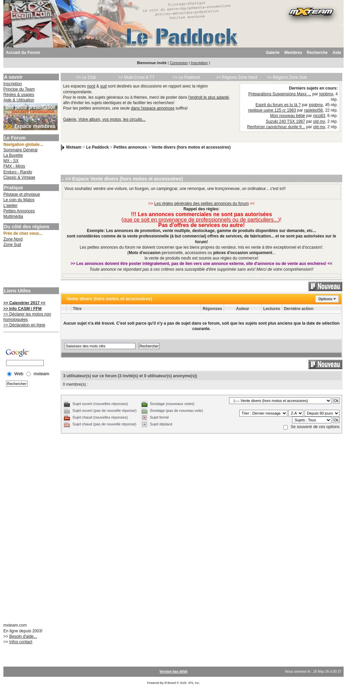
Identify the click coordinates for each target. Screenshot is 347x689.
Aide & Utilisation (18, 100)
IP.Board (170, 683)
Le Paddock (97, 147)
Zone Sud (12, 244)
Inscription (199, 63)
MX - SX (11, 160)
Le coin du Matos (18, 199)
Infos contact (20, 641)
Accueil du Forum (23, 52)
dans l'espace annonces (152, 108)
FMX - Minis (14, 166)
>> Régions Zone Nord (236, 77)
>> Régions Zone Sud (287, 77)
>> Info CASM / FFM (22, 308)
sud (103, 86)
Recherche (317, 52)
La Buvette (13, 155)
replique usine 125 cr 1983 (272, 110)
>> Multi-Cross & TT (136, 77)
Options (325, 299)
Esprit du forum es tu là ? (278, 104)
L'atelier (10, 205)
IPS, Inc (193, 683)
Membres (293, 52)
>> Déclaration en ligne (24, 325)
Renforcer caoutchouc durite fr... (276, 127)
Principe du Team (19, 89)
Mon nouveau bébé (287, 115)
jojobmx (326, 94)
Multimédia (13, 216)
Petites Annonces (19, 211)
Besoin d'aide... (23, 636)
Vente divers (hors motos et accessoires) (190, 147)
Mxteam (74, 147)
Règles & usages (18, 94)
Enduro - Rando (17, 172)
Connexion (179, 63)
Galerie (273, 52)
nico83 (319, 115)
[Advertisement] (30, 268)
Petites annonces (130, 147)
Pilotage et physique (21, 194)
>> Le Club (86, 77)
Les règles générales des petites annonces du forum (201, 203)
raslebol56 (313, 110)
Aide (336, 52)
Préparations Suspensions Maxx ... (279, 94)
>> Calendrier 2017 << (24, 303)
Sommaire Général (20, 150)
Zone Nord (13, 239)
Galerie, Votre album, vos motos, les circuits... (104, 119)
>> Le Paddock (186, 77)
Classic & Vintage (19, 177)
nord (91, 86)
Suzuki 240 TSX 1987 (285, 121)
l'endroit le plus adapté (208, 97)
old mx (319, 121)
